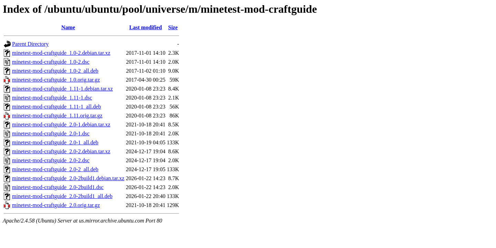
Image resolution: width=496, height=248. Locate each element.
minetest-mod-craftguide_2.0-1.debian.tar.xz (61, 124)
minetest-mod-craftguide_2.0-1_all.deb (55, 142)
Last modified (145, 27)
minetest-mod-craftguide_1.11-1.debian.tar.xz (62, 89)
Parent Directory (30, 44)
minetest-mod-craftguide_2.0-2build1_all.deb (62, 196)
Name (68, 27)
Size (173, 27)
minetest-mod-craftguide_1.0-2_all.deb (55, 71)
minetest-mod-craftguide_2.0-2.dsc (51, 160)
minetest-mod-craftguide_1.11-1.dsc (52, 98)
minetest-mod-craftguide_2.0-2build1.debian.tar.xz (68, 178)
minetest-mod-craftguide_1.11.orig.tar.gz (57, 115)
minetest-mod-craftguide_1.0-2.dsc (51, 62)
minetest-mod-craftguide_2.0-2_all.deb (55, 169)
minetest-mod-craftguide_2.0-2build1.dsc (58, 187)
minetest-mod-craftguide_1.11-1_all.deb (56, 107)
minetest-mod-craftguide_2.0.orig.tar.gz (56, 205)
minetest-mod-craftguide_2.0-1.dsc (51, 133)
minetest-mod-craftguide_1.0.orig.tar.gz (56, 80)
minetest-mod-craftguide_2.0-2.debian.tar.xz (61, 151)
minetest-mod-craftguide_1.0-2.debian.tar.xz (61, 53)
